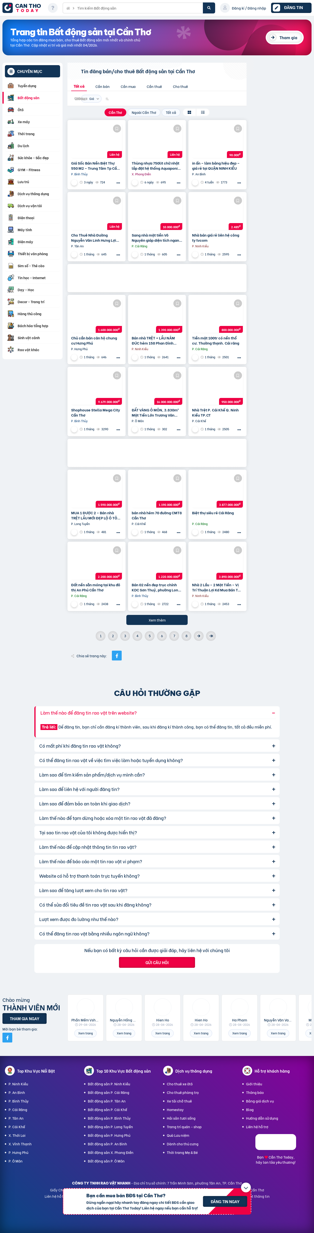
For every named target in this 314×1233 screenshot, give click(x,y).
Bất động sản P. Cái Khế (107, 1109)
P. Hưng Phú (18, 1152)
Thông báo (255, 1092)
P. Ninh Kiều (18, 1083)
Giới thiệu (254, 1083)
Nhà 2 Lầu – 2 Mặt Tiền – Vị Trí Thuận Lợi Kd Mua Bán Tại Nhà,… (216, 587)
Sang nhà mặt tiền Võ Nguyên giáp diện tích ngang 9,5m (156, 237)
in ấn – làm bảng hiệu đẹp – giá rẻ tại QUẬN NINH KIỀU (216, 165)
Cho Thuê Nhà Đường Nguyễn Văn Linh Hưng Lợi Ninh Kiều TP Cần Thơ (93, 237)
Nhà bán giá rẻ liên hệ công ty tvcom (215, 237)
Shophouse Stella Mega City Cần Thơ (95, 412)
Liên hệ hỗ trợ (257, 1126)
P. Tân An (16, 1118)
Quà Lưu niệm (178, 1135)
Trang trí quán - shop (184, 1126)
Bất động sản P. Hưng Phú (109, 1135)
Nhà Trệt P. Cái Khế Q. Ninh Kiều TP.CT (215, 412)
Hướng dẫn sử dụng (262, 1118)
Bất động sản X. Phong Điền (110, 1152)
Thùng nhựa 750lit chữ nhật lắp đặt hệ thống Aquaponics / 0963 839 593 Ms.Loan (157, 165)
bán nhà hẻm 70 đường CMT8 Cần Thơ (157, 515)
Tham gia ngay (24, 1018)
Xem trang (85, 1033)
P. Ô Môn (16, 1160)
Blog (250, 1109)
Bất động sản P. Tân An (107, 1100)
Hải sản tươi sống (181, 1118)
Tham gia (288, 37)
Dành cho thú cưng (182, 1143)
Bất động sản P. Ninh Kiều (109, 1083)
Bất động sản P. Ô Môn (106, 1160)
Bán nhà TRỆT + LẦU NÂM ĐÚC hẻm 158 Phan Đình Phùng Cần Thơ (153, 340)
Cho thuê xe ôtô (180, 1083)
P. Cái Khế (17, 1126)
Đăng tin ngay (225, 1201)
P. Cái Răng (18, 1109)
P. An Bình (17, 1092)
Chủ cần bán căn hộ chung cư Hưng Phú (94, 340)
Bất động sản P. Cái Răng (108, 1092)
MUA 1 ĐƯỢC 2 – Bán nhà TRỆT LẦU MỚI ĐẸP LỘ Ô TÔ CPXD (94, 515)
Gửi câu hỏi (157, 962)
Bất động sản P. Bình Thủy (109, 1118)
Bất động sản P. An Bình (107, 1143)
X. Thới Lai (17, 1135)
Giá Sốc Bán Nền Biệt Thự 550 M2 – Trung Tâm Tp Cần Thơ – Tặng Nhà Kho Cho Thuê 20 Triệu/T (95, 165)
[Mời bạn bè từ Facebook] (7, 1037)
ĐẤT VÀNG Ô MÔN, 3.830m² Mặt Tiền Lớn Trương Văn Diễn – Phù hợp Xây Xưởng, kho (155, 412)
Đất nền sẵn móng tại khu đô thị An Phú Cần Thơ (95, 587)
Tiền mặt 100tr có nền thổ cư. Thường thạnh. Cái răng (215, 340)
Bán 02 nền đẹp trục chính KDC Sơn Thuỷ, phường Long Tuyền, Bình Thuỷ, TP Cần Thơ (156, 587)
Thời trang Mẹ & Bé (182, 1152)
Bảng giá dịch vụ (260, 1100)
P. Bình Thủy (19, 1100)
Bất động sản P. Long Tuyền (110, 1126)
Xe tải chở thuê (179, 1100)
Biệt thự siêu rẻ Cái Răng (213, 512)
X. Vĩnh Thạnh (20, 1143)
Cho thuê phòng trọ (183, 1092)
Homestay (175, 1109)
